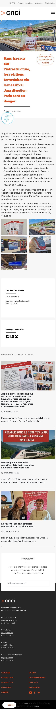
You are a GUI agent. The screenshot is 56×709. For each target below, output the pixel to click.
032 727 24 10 (7, 635)
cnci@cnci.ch (7, 633)
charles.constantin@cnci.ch (17, 301)
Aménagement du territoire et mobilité (45, 59)
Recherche (50, 3)
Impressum (34, 706)
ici (21, 199)
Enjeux (4, 692)
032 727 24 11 (7, 660)
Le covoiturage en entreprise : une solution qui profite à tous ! (17, 525)
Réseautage (7, 678)
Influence (6, 687)
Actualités (7, 682)
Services (5, 673)
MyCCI (12, 3)
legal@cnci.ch (7, 657)
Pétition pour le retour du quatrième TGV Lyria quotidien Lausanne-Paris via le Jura (17, 465)
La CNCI (32, 673)
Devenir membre (25, 3)
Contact (38, 3)
